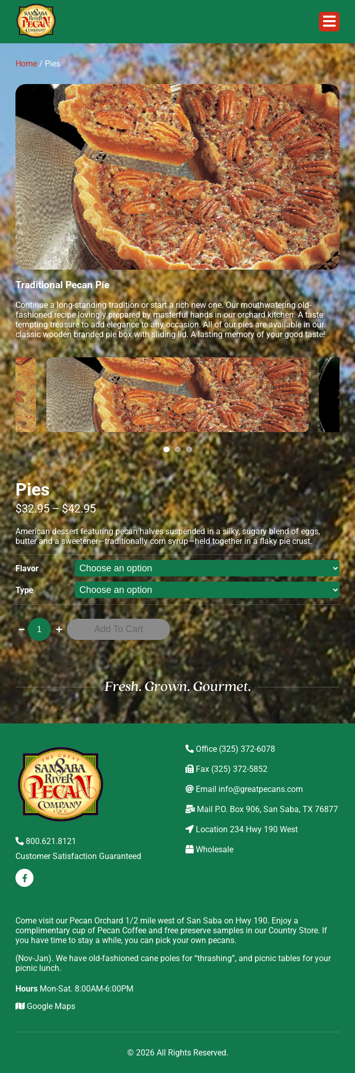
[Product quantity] (39, 629)
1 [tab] (168, 449)
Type (24, 590)
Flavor (27, 568)
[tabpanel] (177, 394)
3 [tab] (190, 449)
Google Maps (45, 1006)
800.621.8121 (45, 841)
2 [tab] (179, 449)
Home (26, 64)
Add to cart (118, 629)
